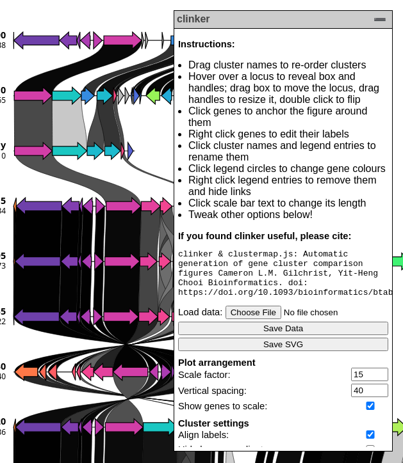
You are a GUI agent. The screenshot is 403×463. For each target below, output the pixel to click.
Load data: (200, 322)
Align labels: (203, 444)
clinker (193, 18)
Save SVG (283, 354)
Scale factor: (204, 384)
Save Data (283, 338)
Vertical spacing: (212, 400)
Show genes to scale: (222, 416)
